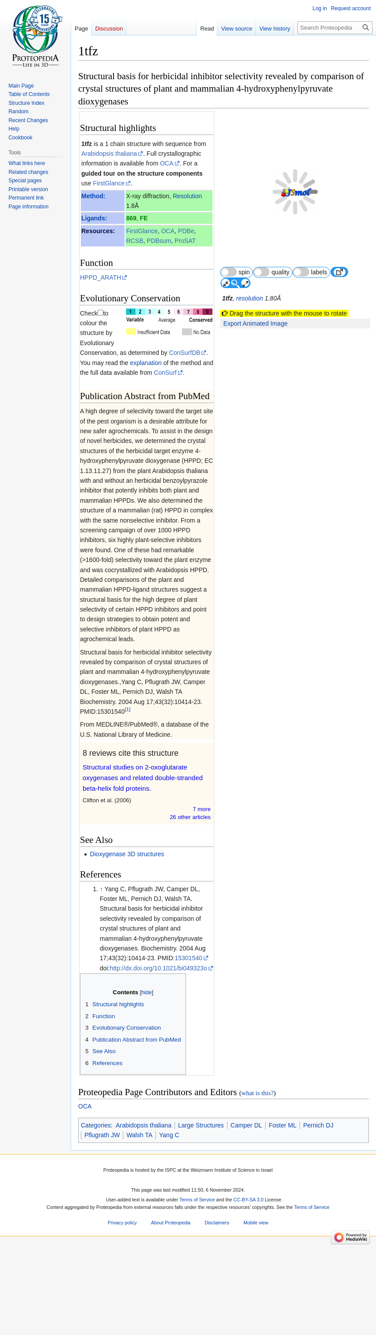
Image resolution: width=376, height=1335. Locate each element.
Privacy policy (122, 1213)
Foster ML (282, 1115)
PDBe (186, 231)
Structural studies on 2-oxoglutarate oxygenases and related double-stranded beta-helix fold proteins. (143, 768)
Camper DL (246, 1115)
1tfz (86, 143)
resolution (249, 277)
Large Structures (201, 1115)
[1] (127, 699)
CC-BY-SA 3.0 (248, 1190)
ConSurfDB (95, 332)
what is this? (257, 1083)
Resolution (187, 196)
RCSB (134, 240)
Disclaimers (217, 1213)
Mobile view (255, 1213)
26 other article (190, 807)
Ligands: (94, 218)
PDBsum (159, 240)
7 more (201, 799)
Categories (96, 1115)
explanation (106, 352)
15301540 (188, 948)
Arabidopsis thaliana (109, 153)
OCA (166, 163)
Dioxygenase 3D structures (127, 844)
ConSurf (131, 362)
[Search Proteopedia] (334, 27)
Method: (93, 196)
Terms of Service (197, 1190)
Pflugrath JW (102, 1125)
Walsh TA (139, 1125)
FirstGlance (109, 183)
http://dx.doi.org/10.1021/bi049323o (158, 958)
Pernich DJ (318, 1115)
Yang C (169, 1125)
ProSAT (185, 240)
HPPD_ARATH (100, 277)
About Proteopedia (170, 1213)
